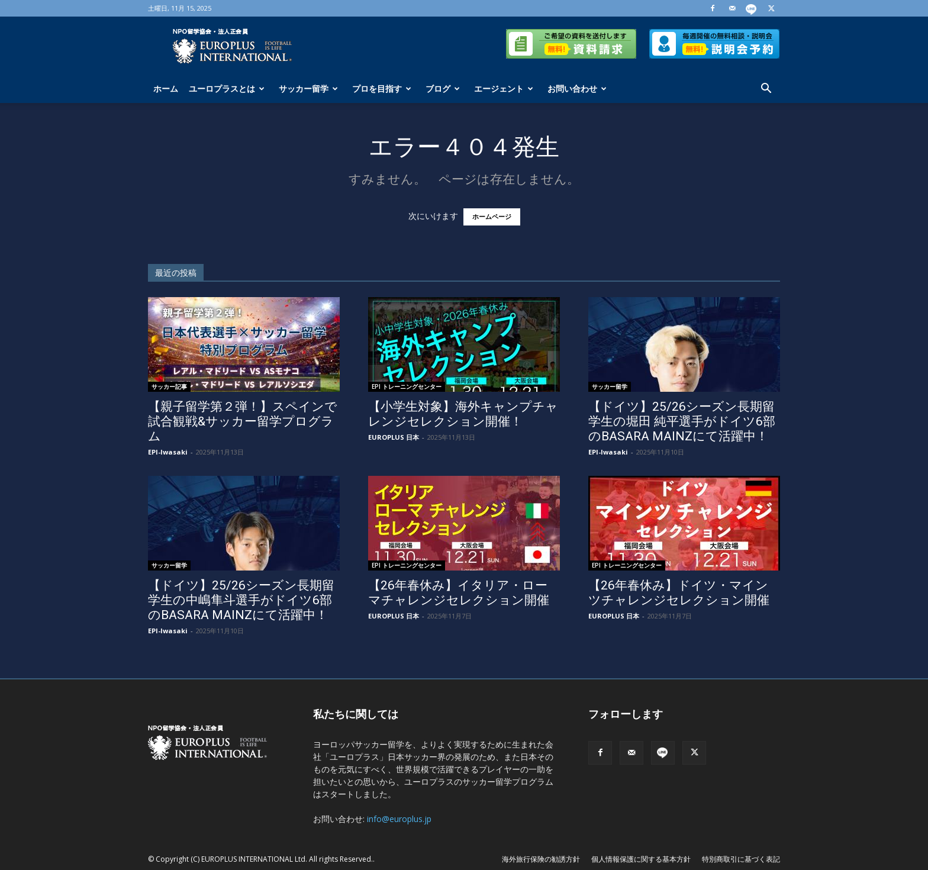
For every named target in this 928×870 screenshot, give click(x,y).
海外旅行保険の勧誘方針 (541, 859)
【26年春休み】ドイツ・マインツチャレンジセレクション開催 (678, 592)
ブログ (443, 88)
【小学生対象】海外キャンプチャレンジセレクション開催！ (463, 413)
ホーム (165, 88)
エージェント (503, 88)
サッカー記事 (169, 386)
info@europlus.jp (399, 818)
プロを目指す (381, 88)
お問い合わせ (577, 88)
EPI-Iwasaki (168, 451)
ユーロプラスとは (227, 88)
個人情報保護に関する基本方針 (641, 859)
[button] (766, 89)
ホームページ (491, 217)
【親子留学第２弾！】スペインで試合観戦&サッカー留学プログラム (242, 421)
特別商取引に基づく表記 (741, 859)
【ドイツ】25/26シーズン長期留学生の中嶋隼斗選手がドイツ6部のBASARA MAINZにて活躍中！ (241, 600)
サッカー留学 (308, 88)
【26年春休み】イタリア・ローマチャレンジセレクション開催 (458, 592)
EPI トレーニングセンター (407, 386)
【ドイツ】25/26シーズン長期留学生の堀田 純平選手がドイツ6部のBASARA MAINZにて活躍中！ (681, 421)
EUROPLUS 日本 (393, 437)
